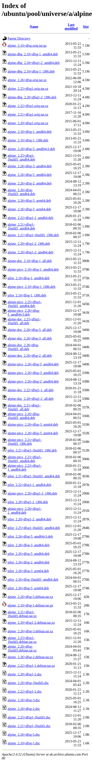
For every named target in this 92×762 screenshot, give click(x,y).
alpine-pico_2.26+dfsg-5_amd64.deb (33, 364)
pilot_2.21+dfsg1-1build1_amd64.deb (34, 476)
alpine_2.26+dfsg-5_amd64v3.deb (31, 149)
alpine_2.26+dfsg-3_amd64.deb (30, 166)
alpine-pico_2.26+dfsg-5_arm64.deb (33, 433)
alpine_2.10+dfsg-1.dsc (24, 743)
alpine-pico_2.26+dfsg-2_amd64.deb (33, 381)
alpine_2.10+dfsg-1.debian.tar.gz (30, 605)
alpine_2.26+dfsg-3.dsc (24, 700)
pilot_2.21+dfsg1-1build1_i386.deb (32, 450)
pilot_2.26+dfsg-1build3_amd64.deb (33, 579)
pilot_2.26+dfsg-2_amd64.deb (28, 562)
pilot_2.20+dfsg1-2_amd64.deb (29, 519)
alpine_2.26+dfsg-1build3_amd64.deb (21, 192)
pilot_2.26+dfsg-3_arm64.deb (28, 571)
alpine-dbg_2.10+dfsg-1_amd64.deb (33, 54)
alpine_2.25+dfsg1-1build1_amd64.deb (21, 157)
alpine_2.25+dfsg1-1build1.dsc (29, 717)
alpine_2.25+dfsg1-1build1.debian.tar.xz (22, 640)
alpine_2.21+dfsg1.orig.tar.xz (28, 114)
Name (34, 26)
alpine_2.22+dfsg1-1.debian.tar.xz (31, 665)
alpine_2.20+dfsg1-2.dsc (25, 674)
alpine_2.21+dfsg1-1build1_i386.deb (33, 235)
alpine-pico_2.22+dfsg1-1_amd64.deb (25, 467)
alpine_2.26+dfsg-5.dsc (24, 734)
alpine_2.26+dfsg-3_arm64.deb (29, 200)
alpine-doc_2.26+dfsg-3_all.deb (30, 338)
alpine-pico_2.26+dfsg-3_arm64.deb (33, 424)
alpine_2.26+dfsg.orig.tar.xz (27, 80)
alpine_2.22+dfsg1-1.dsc (25, 691)
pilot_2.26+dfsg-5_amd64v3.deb (30, 536)
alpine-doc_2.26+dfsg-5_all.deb (30, 330)
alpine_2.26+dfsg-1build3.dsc (28, 683)
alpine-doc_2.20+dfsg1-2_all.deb (31, 398)
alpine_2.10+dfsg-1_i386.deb (28, 140)
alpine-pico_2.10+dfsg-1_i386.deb (31, 287)
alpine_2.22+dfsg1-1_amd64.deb (30, 218)
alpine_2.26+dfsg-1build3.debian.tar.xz (22, 648)
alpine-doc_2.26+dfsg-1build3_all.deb (23, 347)
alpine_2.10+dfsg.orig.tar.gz (27, 45)
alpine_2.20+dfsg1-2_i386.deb (29, 243)
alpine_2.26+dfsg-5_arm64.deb (29, 209)
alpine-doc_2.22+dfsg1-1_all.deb (31, 390)
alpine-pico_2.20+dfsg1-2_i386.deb (32, 493)
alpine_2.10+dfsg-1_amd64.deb (30, 131)
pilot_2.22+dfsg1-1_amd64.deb (29, 485)
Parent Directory (19, 38)
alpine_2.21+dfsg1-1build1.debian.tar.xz (22, 614)
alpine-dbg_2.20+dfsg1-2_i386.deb (32, 97)
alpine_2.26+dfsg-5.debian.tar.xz (30, 597)
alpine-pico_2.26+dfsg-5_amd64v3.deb (24, 312)
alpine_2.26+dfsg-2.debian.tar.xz (30, 657)
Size (86, 26)
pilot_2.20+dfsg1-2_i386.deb (28, 502)
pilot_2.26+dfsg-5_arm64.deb (28, 588)
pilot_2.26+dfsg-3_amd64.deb (28, 545)
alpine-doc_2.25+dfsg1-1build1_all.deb (24, 321)
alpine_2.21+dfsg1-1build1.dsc (29, 726)
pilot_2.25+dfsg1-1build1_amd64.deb (34, 528)
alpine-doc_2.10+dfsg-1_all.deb (30, 261)
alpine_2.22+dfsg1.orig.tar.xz (28, 106)
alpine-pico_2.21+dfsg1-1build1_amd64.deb (25, 459)
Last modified (71, 26)
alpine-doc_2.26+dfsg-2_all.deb (30, 355)
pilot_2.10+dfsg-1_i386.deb (27, 295)
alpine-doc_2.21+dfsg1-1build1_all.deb (24, 407)
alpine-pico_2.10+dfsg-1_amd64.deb (33, 269)
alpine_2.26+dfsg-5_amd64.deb (30, 175)
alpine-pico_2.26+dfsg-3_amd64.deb (33, 373)
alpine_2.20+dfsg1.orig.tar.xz (28, 123)
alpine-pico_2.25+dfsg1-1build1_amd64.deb (25, 304)
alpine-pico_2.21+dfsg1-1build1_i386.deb (25, 441)
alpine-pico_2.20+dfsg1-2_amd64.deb (25, 510)
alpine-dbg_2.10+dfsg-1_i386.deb (31, 71)
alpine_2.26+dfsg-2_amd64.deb (30, 183)
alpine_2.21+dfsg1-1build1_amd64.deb (21, 226)
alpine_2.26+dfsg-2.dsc (24, 709)
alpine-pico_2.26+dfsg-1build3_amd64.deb (24, 416)
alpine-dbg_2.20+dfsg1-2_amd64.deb (34, 63)
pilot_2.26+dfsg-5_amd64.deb (28, 554)
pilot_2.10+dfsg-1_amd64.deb (28, 278)
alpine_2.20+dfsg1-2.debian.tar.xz (31, 622)
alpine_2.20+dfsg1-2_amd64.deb (30, 252)
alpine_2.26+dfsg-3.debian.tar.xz (30, 631)
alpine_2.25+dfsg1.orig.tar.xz (28, 88)
